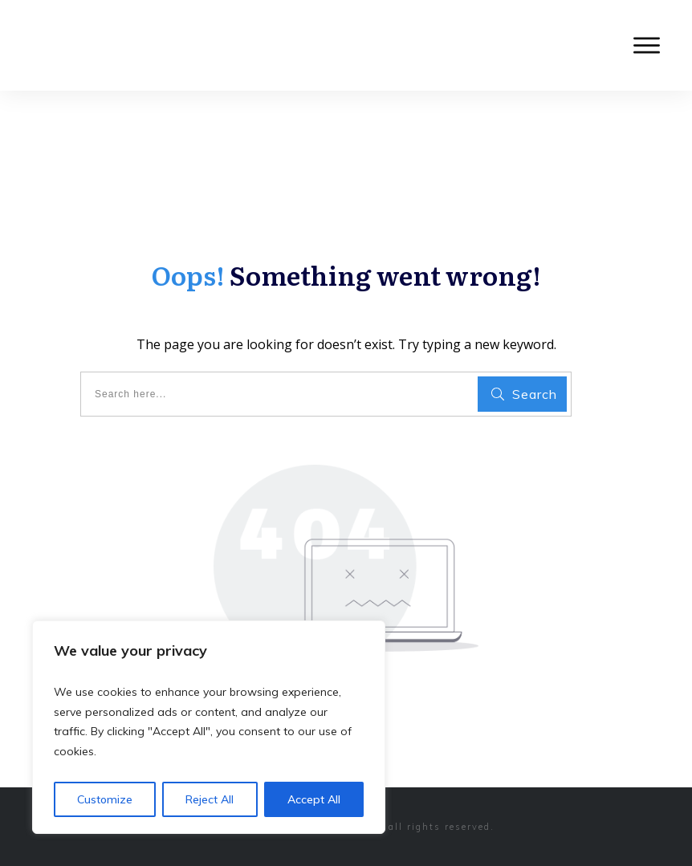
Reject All (209, 799)
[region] (208, 727)
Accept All (313, 799)
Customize (104, 799)
